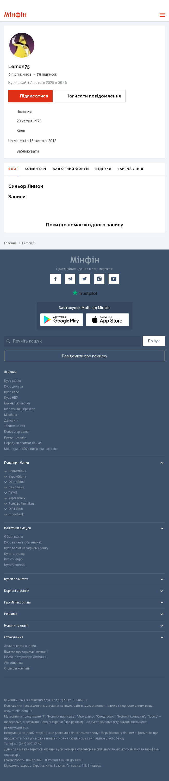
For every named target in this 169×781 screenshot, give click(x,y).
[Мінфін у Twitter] (84, 279)
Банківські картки (17, 403)
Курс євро (11, 392)
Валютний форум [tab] (71, 169)
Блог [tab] (13, 171)
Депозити (11, 420)
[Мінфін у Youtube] (114, 279)
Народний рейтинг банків (23, 443)
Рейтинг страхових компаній (25, 657)
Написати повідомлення (89, 96)
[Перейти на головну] (15, 15)
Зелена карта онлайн (20, 646)
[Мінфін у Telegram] (70, 279)
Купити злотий (15, 565)
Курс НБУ (11, 397)
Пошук (154, 341)
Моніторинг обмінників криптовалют (31, 449)
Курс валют (12, 381)
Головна (10, 243)
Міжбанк (10, 415)
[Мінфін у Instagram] (99, 279)
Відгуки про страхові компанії (26, 651)
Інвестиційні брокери (19, 409)
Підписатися (30, 96)
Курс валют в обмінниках (23, 542)
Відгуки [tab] (103, 169)
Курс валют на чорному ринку (26, 548)
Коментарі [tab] (35, 169)
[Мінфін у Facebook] (55, 279)
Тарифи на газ (14, 426)
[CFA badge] (15, 687)
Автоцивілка (13, 663)
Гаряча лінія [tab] (130, 169)
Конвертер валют (17, 432)
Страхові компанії (17, 668)
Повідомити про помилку (84, 356)
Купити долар (14, 554)
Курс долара (13, 386)
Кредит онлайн (15, 437)
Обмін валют (13, 537)
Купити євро (13, 559)
